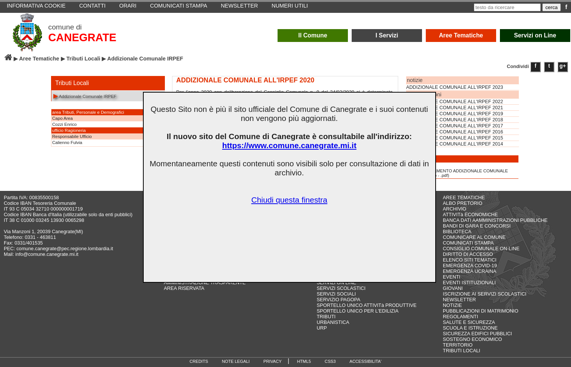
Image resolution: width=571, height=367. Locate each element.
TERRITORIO (458, 345)
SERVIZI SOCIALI (336, 294)
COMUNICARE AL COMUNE (474, 237)
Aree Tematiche (461, 35)
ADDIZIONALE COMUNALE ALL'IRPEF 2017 (454, 126)
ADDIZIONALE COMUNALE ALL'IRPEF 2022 (454, 101)
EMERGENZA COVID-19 (470, 265)
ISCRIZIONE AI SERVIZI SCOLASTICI (484, 294)
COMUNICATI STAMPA (468, 243)
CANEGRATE (82, 37)
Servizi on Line (535, 35)
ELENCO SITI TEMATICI (470, 260)
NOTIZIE (452, 305)
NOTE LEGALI (236, 361)
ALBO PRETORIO (462, 203)
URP (322, 328)
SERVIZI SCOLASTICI (341, 288)
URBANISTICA (333, 322)
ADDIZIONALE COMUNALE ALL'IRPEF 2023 (454, 87)
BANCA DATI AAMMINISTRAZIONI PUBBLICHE (495, 220)
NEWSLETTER (459, 299)
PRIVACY (273, 361)
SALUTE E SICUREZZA (469, 322)
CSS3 (330, 361)
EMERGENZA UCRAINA (470, 271)
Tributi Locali (84, 59)
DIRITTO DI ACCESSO (468, 254)
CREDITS (198, 361)
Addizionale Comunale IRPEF (84, 96)
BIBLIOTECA (457, 231)
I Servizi (386, 35)
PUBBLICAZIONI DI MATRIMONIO (480, 311)
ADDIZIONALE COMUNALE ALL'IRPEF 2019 (454, 113)
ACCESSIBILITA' (365, 361)
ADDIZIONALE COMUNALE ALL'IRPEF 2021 (454, 107)
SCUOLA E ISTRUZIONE (470, 328)
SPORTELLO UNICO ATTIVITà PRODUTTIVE (366, 305)
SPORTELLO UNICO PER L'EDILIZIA (357, 311)
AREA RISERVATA (184, 288)
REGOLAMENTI (460, 316)
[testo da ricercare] (507, 7)
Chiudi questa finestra (289, 199)
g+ (563, 66)
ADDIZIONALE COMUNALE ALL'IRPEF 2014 (454, 144)
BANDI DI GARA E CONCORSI (476, 226)
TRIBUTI (326, 316)
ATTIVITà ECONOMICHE (470, 214)
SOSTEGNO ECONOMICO (472, 339)
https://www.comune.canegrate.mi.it (289, 145)
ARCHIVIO (454, 209)
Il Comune (312, 35)
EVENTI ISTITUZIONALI (469, 282)
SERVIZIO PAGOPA (338, 299)
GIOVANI (452, 288)
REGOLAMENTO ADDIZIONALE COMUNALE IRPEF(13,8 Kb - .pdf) (457, 170)
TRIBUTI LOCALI (461, 350)
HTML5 (304, 361)
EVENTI (451, 277)
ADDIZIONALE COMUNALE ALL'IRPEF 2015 (454, 138)
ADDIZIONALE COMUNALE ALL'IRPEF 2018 (454, 119)
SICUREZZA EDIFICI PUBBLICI (477, 333)
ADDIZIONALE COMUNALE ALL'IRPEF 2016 (454, 132)
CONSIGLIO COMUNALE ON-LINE (481, 248)
